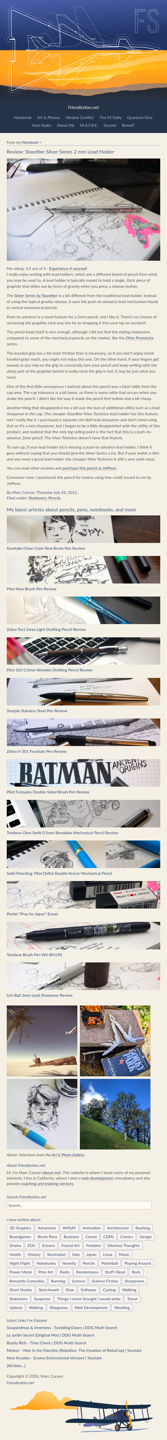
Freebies (93, 1245)
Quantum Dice (139, 117)
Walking (129, 1289)
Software (88, 1289)
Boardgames (20, 1236)
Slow (70, 1289)
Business (71, 1236)
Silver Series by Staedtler (35, 295)
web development (97, 1178)
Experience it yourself (68, 268)
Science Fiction (105, 1280)
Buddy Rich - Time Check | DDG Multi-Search (46, 1342)
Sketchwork (49, 1289)
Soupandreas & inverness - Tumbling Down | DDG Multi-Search (62, 1327)
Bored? (128, 125)
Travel (132, 1298)
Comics (126, 1236)
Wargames (59, 1307)
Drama (15, 1245)
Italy (76, 1254)
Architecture (118, 1227)
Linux (107, 1254)
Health (15, 1254)
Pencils (54, 497)
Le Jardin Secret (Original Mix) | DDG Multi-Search (50, 1335)
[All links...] (16, 1365)
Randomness (87, 1271)
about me (51, 1172)
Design (146, 1236)
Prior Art (45, 1271)
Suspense (42, 1298)
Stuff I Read (115, 1271)
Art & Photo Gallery (68, 1154)
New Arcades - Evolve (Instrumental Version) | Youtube (54, 1357)
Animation (92, 1227)
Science (78, 1280)
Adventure (47, 1227)
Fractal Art (70, 1245)
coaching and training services (47, 1183)
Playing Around (137, 1263)
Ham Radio (41, 125)
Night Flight (20, 1263)
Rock (136, 1271)
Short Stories (21, 1289)
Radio (65, 1271)
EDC (32, 1245)
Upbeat (16, 1307)
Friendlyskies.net (83, 55)
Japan (91, 1254)
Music (124, 1254)
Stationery (38, 497)
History (34, 1254)
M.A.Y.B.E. (89, 125)
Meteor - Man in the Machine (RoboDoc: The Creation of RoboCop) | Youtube (74, 1350)
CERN (108, 1236)
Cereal (91, 1236)
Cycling (109, 1289)
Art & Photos (48, 117)
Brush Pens (47, 1236)
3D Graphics (20, 1227)
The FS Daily (110, 117)
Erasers (48, 1245)
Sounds (110, 125)
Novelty (69, 1263)
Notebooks (46, 1263)
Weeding (122, 1307)
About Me (66, 125)
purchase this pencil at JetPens (89, 468)
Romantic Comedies (27, 1280)
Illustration (56, 1254)
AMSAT (69, 1227)
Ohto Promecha (139, 337)
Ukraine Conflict (79, 117)
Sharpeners (134, 1280)
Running (58, 1280)
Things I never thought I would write (88, 1298)
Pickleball (109, 1263)
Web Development (91, 1307)
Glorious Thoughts (123, 1245)
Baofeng (142, 1227)
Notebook (23, 117)
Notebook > (32, 142)
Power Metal (21, 1271)
